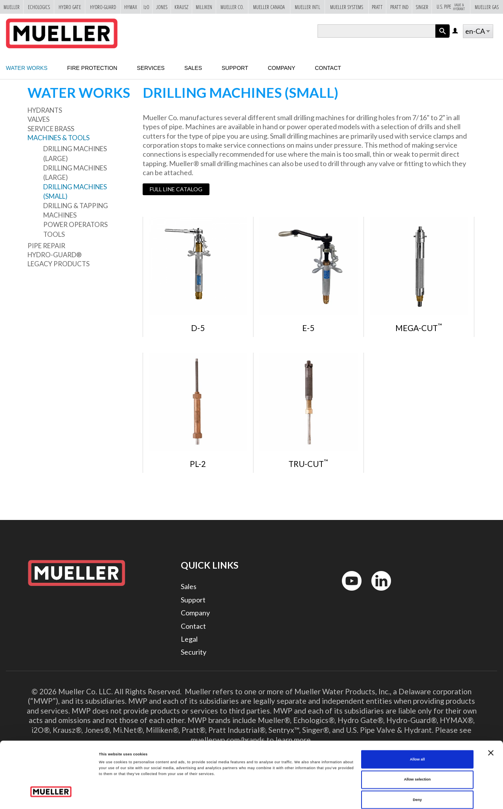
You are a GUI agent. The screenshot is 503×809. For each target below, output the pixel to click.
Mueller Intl (307, 7)
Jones (161, 7)
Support (235, 68)
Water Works (27, 68)
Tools (54, 234)
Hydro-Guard (103, 7)
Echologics (39, 7)
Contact (328, 68)
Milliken (204, 7)
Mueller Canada (269, 7)
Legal (189, 639)
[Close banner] (491, 719)
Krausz (181, 7)
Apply (442, 37)
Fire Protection (92, 68)
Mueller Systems (346, 7)
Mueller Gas (487, 7)
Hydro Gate (70, 7)
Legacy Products (59, 264)
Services (151, 68)
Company (281, 68)
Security (193, 652)
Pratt (377, 7)
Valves (39, 119)
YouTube (347, 592)
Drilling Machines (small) (75, 191)
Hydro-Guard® (55, 255)
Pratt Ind (399, 7)
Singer (422, 7)
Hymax (130, 7)
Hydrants (45, 110)
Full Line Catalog (176, 189)
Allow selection (417, 746)
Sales (193, 68)
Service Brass (51, 128)
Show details (326, 796)
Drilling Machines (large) (75, 153)
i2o (146, 7)
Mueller (12, 7)
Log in (455, 31)
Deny (417, 766)
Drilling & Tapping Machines (75, 210)
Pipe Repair (46, 246)
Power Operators (75, 224)
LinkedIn (377, 592)
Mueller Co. (232, 7)
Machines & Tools (59, 138)
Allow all (417, 726)
